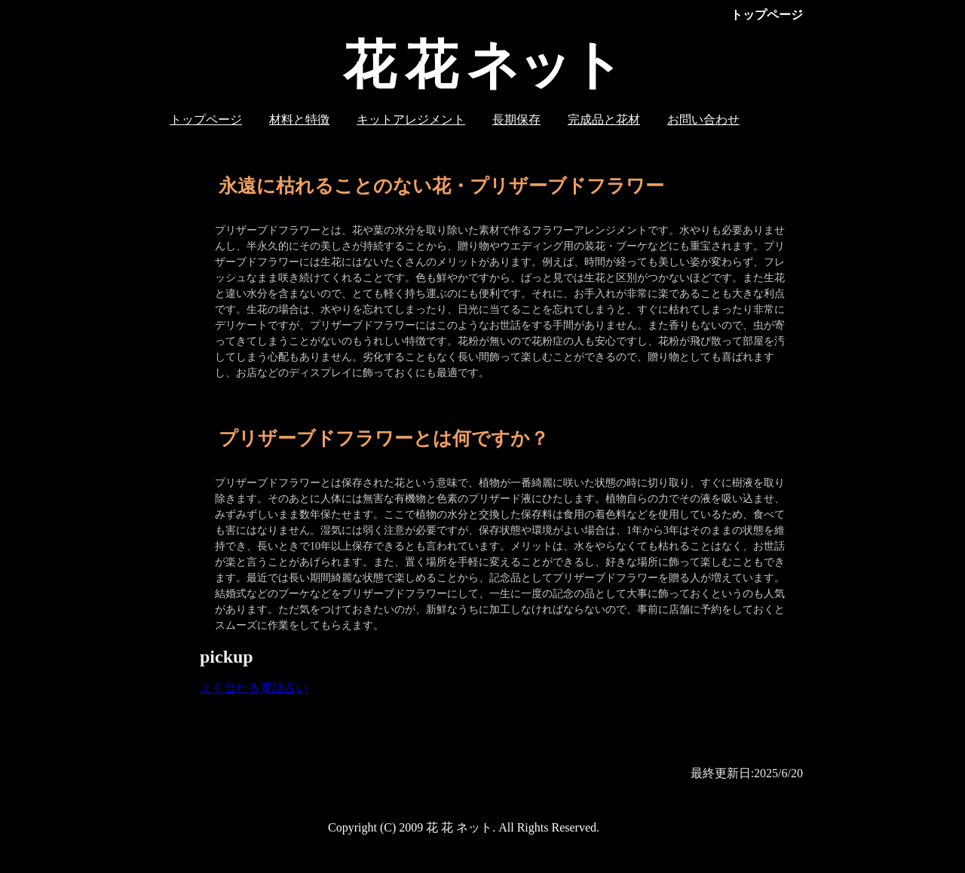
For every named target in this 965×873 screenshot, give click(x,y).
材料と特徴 (299, 119)
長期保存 (516, 119)
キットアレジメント (411, 119)
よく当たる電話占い (254, 688)
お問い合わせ (703, 119)
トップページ (206, 119)
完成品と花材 (604, 119)
